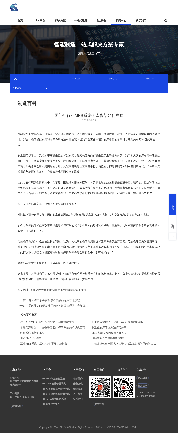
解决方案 (60, 20)
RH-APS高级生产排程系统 (56, 388)
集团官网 (99, 404)
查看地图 (16, 406)
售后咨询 (142, 385)
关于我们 (141, 20)
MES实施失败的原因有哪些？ (109, 332)
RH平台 (40, 20)
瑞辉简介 (78, 378)
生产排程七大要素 (31, 338)
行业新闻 (113, 78)
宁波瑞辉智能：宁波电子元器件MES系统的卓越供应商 (52, 327)
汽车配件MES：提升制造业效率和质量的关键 (47, 322)
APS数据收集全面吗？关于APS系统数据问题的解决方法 (125, 343)
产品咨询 (142, 378)
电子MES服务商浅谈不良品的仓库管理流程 (54, 300)
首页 (20, 20)
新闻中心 (121, 20)
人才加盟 (78, 393)
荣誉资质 (78, 388)
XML (134, 427)
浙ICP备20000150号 (117, 427)
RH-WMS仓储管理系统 (54, 383)
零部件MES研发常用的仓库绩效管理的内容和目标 (58, 305)
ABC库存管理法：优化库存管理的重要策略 (117, 322)
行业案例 (100, 20)
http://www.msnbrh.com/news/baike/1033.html (58, 289)
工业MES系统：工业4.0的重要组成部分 (43, 343)
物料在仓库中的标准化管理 (108, 338)
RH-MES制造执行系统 (53, 378)
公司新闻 (76, 78)
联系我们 (78, 398)
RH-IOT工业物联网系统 (54, 398)
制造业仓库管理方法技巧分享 (109, 327)
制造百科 (150, 78)
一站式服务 (80, 20)
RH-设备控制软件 (51, 403)
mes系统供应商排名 (32, 332)
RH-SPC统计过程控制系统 (56, 393)
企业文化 (78, 383)
